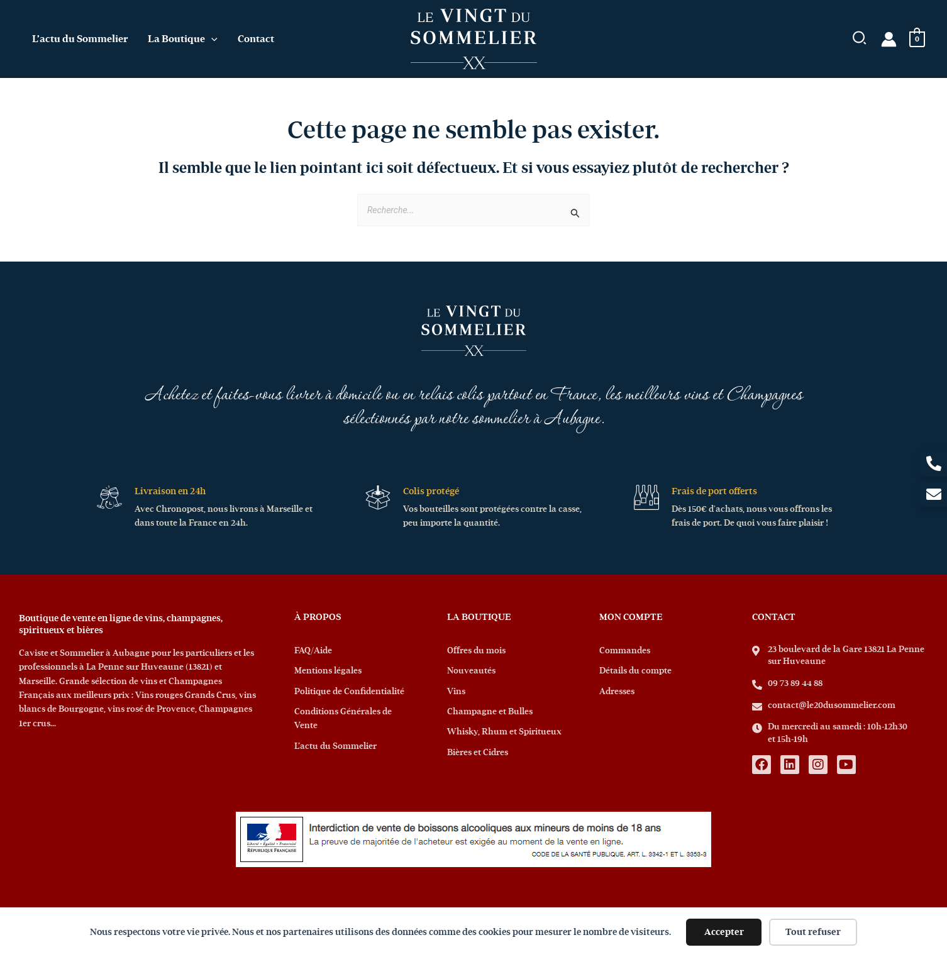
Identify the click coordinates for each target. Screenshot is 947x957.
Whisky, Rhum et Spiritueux (504, 731)
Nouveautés (471, 671)
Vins (456, 691)
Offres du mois (476, 650)
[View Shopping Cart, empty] (917, 39)
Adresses (616, 691)
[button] (859, 41)
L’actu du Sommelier (335, 746)
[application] (211, 39)
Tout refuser (813, 932)
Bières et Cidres (477, 752)
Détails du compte (635, 671)
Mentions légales (328, 671)
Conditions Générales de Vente (343, 718)
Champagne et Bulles (490, 711)
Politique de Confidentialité (349, 691)
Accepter (724, 932)
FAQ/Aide (313, 650)
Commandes (624, 650)
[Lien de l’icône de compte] (889, 39)
